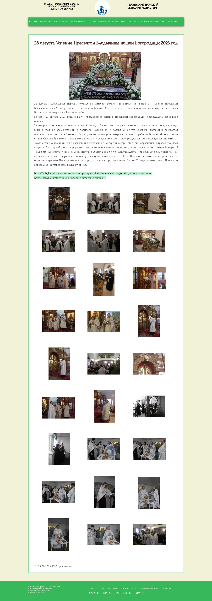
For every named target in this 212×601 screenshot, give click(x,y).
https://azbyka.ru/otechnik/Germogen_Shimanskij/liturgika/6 (70, 177)
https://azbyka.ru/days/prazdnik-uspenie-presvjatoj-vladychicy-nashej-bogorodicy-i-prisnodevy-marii (93, 173)
